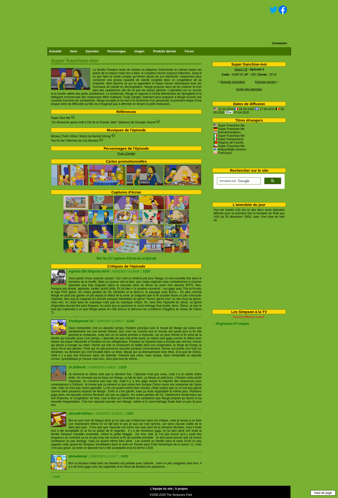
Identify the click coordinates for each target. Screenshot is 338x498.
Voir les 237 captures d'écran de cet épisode (126, 258)
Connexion (279, 43)
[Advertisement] (247, 264)
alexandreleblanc (81, 413)
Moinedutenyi (78, 456)
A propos (181, 488)
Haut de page (323, 493)
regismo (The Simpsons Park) (89, 271)
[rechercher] (238, 181)
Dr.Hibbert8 (77, 367)
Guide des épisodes (249, 89)
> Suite (55, 476)
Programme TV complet (232, 324)
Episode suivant (265, 82)
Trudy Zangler (126, 153)
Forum (189, 51)
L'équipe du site (161, 488)
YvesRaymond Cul (81, 321)
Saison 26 (240, 69)
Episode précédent (232, 82)
